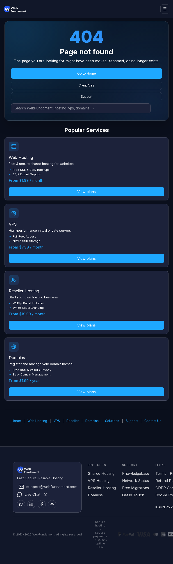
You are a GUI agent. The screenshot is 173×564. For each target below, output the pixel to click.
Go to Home (86, 73)
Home (16, 421)
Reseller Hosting (102, 488)
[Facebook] (42, 504)
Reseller (72, 421)
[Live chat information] (45, 494)
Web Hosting (37, 421)
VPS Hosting (98, 480)
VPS (57, 421)
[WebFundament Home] (24, 9)
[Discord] (52, 504)
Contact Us (152, 421)
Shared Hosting (101, 473)
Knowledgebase (135, 473)
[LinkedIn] (31, 504)
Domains (92, 421)
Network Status (135, 480)
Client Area (86, 85)
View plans (86, 191)
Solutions (112, 421)
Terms (160, 473)
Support (86, 96)
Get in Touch (133, 495)
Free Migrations (135, 488)
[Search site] (81, 108)
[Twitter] (21, 504)
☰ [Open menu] (165, 9)
